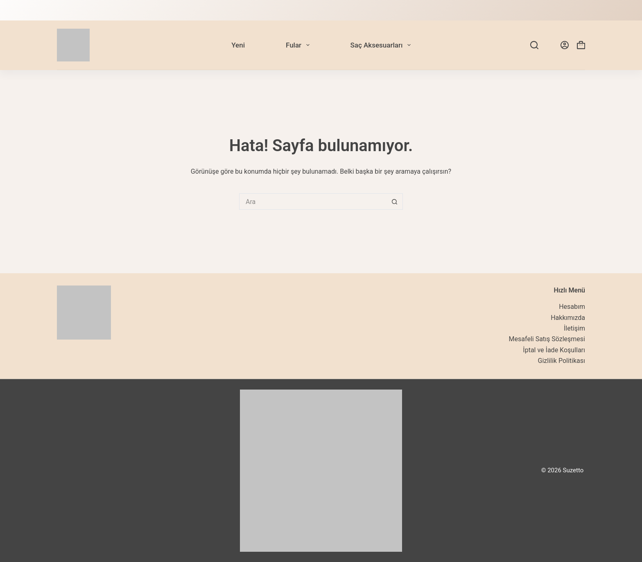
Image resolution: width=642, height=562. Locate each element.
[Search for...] (313, 201)
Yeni (238, 45)
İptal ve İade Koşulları (554, 350)
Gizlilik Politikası (561, 361)
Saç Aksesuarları (382, 45)
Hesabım (572, 306)
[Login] (565, 45)
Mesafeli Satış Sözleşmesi (547, 339)
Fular (299, 45)
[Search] (534, 45)
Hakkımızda (568, 318)
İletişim (574, 328)
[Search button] (395, 201)
